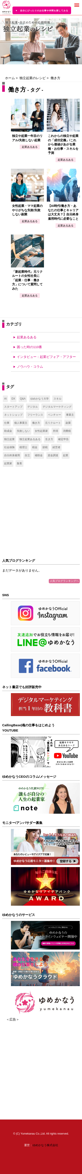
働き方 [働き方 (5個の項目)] (36, 422)
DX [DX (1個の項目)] (13, 398)
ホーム (10, 78)
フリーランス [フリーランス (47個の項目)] (35, 414)
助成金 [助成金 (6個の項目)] (8, 430)
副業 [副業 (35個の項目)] (68, 422)
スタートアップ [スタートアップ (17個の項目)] (13, 406)
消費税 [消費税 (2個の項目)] (67, 430)
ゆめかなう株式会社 (45, 1145)
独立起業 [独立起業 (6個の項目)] (9, 439)
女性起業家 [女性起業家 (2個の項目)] (41, 430)
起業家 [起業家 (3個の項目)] (8, 463)
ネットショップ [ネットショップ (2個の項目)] (13, 414)
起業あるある (27, 337)
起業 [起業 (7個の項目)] (65, 455)
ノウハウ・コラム (30, 366)
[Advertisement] (41, 513)
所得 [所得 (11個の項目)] (55, 430)
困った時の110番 (29, 347)
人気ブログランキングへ (64, 580)
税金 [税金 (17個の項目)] (34, 447)
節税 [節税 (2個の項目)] (45, 447)
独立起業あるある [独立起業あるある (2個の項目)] (29, 439)
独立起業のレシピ (32, 78)
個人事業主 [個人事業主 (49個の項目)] (20, 422)
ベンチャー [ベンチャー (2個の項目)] (54, 414)
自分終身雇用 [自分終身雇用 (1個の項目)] (12, 455)
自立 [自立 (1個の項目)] (27, 455)
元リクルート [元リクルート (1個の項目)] (53, 422)
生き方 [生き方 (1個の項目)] (49, 439)
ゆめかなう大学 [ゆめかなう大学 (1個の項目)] (39, 398)
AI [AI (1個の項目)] (5, 398)
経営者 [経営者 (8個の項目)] (56, 447)
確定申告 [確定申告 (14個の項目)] (63, 439)
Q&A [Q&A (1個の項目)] (22, 398)
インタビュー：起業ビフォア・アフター (46, 357)
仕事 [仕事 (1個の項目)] (6, 422)
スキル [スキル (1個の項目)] (57, 398)
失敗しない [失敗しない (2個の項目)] (23, 430)
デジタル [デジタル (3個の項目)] (32, 406)
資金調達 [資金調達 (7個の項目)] (53, 455)
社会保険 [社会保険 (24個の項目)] (9, 447)
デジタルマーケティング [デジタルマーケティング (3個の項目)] (57, 406)
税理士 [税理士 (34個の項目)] (23, 447)
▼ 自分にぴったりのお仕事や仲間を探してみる (41, 10)
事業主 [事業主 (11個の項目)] (70, 414)
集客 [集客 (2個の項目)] (19, 463)
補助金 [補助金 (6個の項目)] (39, 455)
